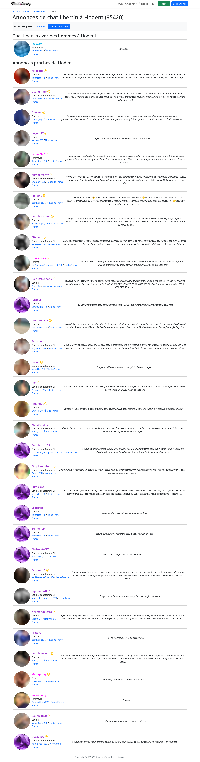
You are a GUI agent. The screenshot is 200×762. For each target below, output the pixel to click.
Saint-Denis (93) (39, 161)
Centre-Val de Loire (52, 285)
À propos (143, 3)
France (26, 11)
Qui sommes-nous (127, 3)
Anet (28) (36, 285)
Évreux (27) (37, 473)
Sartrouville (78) (40, 306)
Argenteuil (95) (39, 348)
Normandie (51, 140)
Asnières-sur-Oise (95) (43, 577)
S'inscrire (164, 3)
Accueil (16, 11)
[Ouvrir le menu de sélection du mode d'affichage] (154, 4)
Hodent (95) (37, 50)
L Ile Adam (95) (39, 98)
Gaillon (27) (37, 556)
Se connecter (179, 3)
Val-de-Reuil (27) (40, 743)
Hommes (40, 26)
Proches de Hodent (59, 26)
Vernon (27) (37, 140)
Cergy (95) (37, 119)
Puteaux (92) (38, 681)
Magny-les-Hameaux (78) (44, 598)
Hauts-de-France (55, 181)
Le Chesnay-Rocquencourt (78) (47, 265)
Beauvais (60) (38, 202)
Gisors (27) (37, 618)
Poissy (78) (37, 431)
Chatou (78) (37, 410)
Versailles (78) (38, 77)
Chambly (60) (38, 181)
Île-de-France (39, 11)
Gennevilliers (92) (40, 702)
